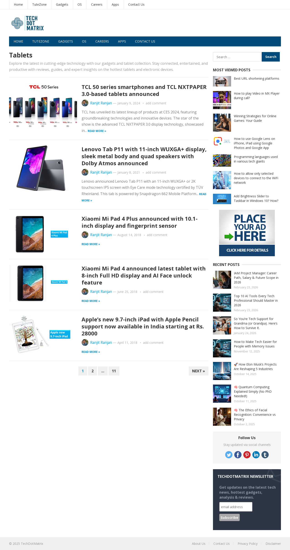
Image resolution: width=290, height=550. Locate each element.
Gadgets (62, 4)
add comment (156, 103)
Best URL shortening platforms (256, 78)
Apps (115, 4)
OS (79, 4)
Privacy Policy (248, 543)
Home (18, 4)
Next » (198, 370)
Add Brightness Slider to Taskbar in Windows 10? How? (256, 198)
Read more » (97, 131)
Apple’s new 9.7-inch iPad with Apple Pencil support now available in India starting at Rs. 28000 (143, 326)
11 (114, 370)
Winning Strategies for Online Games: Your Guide (255, 118)
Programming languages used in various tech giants (256, 159)
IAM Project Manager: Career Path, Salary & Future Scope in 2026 (256, 277)
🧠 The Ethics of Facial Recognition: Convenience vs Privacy (255, 414)
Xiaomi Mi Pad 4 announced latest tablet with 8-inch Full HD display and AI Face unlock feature (144, 275)
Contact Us (136, 4)
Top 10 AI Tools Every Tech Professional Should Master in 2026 (256, 300)
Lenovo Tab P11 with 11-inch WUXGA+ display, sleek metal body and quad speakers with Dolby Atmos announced (144, 156)
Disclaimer (273, 543)
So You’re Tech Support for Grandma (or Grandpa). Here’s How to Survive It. (256, 323)
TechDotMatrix (32, 543)
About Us (198, 543)
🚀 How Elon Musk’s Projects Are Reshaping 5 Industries (255, 366)
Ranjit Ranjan (101, 103)
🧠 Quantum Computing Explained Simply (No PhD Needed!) (253, 391)
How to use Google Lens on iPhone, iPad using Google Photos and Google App (254, 143)
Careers (96, 4)
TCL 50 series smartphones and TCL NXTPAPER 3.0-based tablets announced (144, 90)
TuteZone (39, 4)
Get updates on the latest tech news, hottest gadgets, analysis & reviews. (247, 492)
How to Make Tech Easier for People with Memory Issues (255, 344)
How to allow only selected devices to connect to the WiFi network (256, 178)
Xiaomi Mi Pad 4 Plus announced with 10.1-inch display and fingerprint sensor (140, 222)
